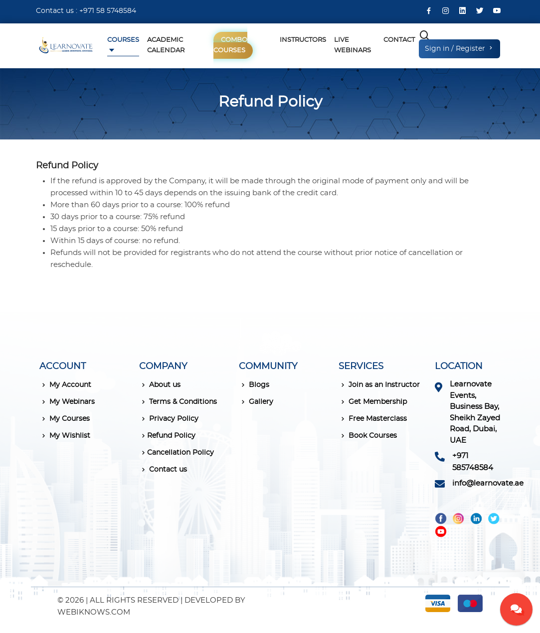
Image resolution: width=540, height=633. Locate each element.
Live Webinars (352, 45)
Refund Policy (167, 436)
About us (159, 385)
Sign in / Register (459, 48)
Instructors (303, 40)
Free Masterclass (373, 419)
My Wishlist (64, 436)
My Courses (64, 419)
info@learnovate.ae (488, 483)
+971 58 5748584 (107, 10)
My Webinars (67, 402)
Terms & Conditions (178, 402)
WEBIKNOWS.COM (93, 612)
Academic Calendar (165, 45)
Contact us (163, 470)
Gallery (256, 402)
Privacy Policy (168, 419)
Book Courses (368, 436)
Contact (399, 40)
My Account (65, 385)
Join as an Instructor (379, 385)
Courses (123, 40)
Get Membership (373, 402)
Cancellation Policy (176, 453)
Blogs (254, 385)
